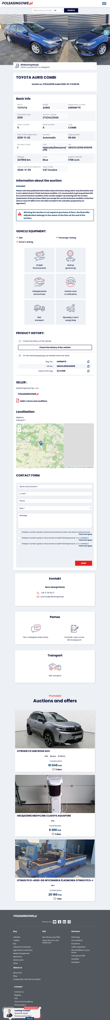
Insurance (75, 926)
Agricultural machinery (23, 932)
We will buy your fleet (51, 919)
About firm (17, 956)
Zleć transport (55, 662)
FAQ (72, 963)
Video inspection (78, 929)
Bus (14, 926)
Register (74, 960)
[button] (107, 32)
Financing (75, 919)
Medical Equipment (21, 935)
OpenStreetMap (81, 454)
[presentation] (36, 540)
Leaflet (71, 454)
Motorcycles (18, 942)
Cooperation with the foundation (22, 963)
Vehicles (16, 919)
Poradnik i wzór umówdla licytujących (74, 625)
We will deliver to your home (80, 933)
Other (15, 945)
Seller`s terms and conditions (31, 387)
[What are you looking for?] (41, 10)
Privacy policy (77, 970)
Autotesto (75, 944)
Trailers (16, 922)
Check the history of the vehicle (55, 334)
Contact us (75, 957)
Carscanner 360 (78, 938)
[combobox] (57, 10)
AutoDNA (75, 941)
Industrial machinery (22, 929)
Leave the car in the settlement (50, 923)
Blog (15, 959)
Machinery (17, 939)
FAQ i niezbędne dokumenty (35, 624)
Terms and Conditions (80, 966)
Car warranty (76, 922)
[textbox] (57, 10)
